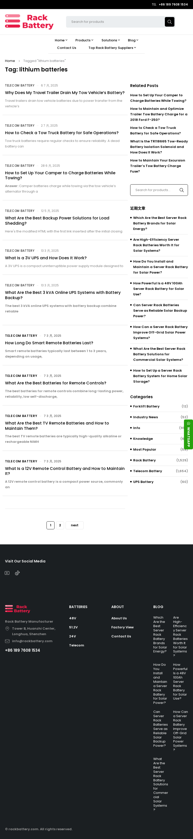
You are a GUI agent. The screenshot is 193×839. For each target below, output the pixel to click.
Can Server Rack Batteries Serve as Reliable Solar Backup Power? (160, 310)
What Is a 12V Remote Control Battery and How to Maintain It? (65, 471)
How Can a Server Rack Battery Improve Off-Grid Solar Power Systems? (160, 332)
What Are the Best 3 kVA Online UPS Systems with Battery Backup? (63, 295)
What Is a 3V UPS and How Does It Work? (46, 258)
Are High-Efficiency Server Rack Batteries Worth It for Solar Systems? (156, 245)
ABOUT (117, 606)
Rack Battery (144, 460)
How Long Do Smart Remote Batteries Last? (49, 343)
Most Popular (144, 449)
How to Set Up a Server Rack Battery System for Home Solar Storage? (160, 376)
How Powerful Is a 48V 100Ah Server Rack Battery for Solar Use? (158, 289)
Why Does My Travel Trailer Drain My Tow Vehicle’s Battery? (65, 93)
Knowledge (143, 438)
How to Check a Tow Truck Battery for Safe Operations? (62, 133)
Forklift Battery (146, 406)
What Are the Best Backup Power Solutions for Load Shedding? (57, 220)
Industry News (145, 417)
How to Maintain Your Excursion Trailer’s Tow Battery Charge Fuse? (157, 166)
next (74, 525)
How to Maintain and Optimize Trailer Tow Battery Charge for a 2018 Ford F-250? (158, 114)
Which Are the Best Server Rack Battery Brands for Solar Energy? (160, 223)
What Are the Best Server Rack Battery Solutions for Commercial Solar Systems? (159, 354)
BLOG (158, 606)
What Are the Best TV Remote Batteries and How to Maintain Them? (57, 425)
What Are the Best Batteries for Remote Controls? (55, 383)
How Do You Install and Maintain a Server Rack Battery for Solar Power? (160, 267)
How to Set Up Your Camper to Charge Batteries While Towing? (60, 175)
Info (136, 428)
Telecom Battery (20, 85)
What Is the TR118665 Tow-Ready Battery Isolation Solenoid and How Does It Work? (159, 147)
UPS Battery (143, 481)
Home (10, 60)
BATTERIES (78, 606)
